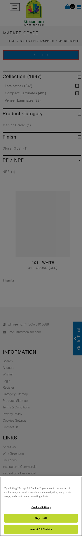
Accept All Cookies (41, 529)
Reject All (41, 518)
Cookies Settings (41, 507)
